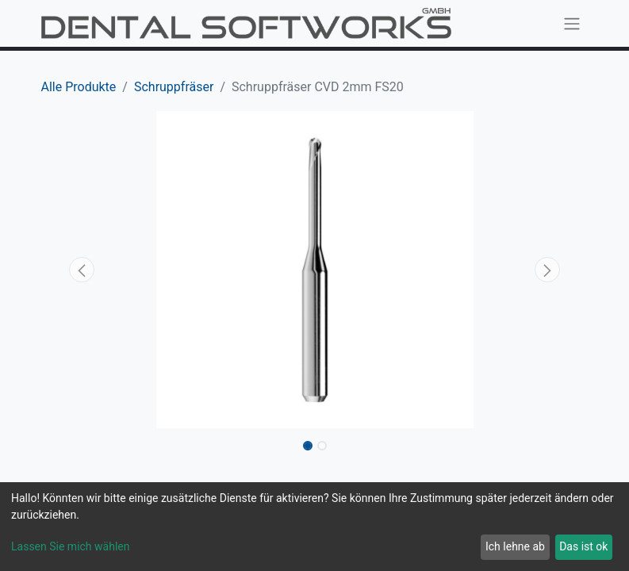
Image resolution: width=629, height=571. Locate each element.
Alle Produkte (79, 86)
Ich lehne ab (515, 546)
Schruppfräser (173, 86)
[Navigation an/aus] (572, 23)
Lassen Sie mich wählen (70, 546)
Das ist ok (583, 546)
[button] (82, 269)
